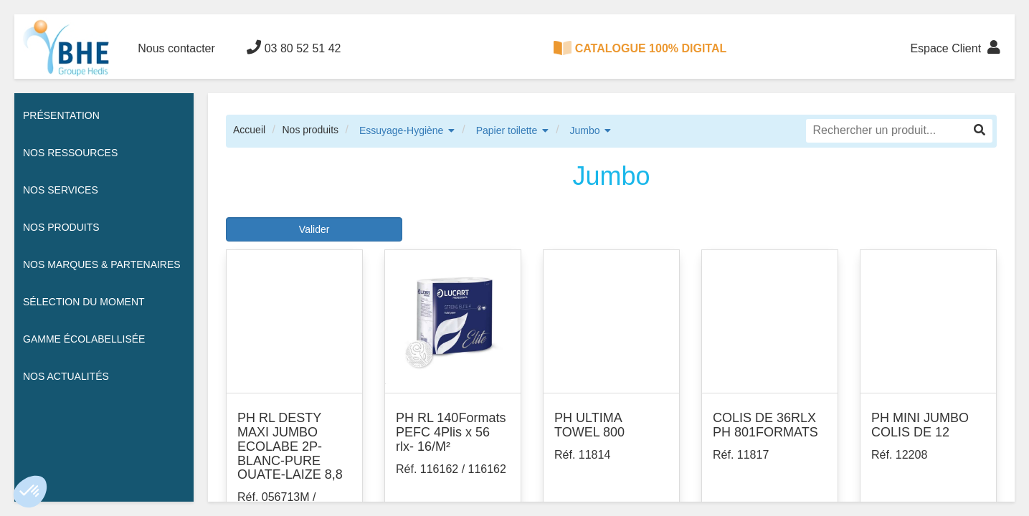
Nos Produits (61, 227)
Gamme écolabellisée (84, 339)
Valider (314, 229)
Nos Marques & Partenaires (102, 264)
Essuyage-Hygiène (401, 130)
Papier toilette (507, 130)
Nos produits (310, 129)
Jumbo (585, 130)
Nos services (60, 190)
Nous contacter (176, 48)
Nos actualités (66, 376)
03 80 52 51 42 (294, 47)
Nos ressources (70, 152)
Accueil (249, 129)
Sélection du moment (84, 301)
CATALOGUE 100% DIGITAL (640, 48)
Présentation (61, 115)
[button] (30, 491)
